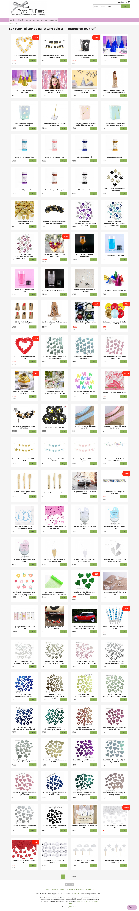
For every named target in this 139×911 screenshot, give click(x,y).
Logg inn (44, 20)
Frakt (48, 890)
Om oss (28, 20)
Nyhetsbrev (90, 890)
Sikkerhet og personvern (75, 890)
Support (36, 20)
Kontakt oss (53, 20)
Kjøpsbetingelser (58, 890)
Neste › (74, 877)
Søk (125, 6)
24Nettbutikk (73, 907)
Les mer (79, 902)
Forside (12, 20)
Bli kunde (20, 20)
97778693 (76, 894)
